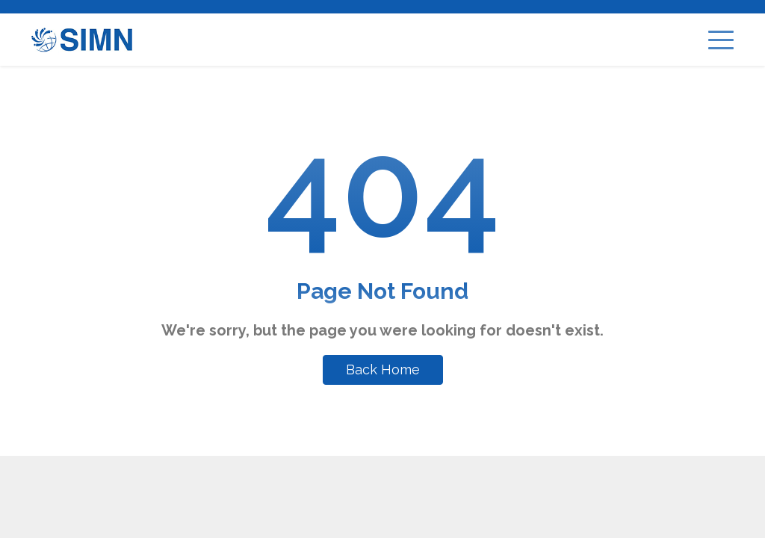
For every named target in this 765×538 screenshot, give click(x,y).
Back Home (383, 369)
